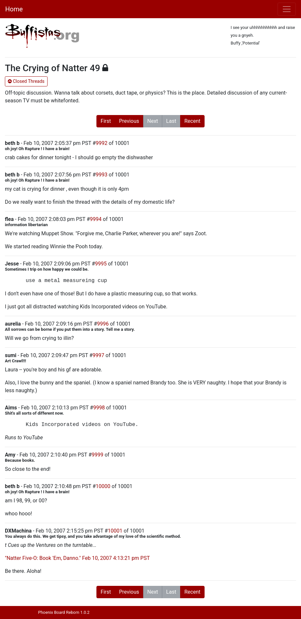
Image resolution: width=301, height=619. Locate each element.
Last (171, 121)
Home (14, 9)
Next (152, 121)
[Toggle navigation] (287, 9)
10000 (103, 486)
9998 (99, 408)
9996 (103, 324)
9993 (102, 175)
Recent (192, 121)
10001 (115, 531)
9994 (96, 219)
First (106, 121)
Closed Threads (26, 81)
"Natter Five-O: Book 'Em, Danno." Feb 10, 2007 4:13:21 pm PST (77, 558)
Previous (129, 121)
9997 (98, 355)
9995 (101, 264)
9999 (97, 455)
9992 (102, 143)
